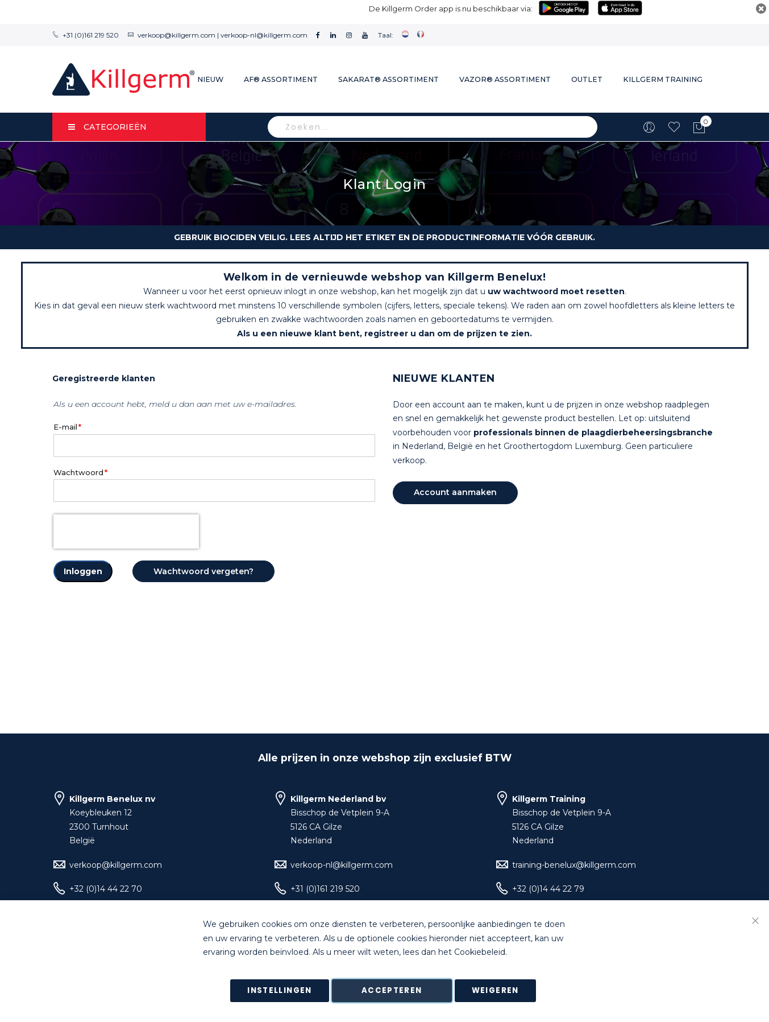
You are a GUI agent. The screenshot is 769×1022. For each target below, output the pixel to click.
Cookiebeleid (479, 952)
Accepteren (391, 990)
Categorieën (107, 127)
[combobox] (432, 127)
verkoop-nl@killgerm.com (264, 35)
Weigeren (495, 990)
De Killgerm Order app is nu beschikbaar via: (451, 8)
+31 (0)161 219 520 (91, 35)
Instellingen (279, 990)
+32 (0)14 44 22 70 (105, 889)
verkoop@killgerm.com (176, 35)
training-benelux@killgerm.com (574, 865)
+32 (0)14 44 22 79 (548, 889)
